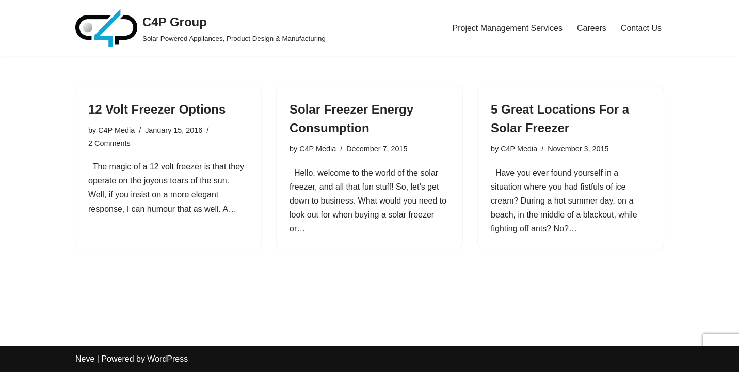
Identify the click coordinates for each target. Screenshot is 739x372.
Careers (591, 28)
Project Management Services (508, 28)
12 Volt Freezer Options (157, 109)
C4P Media (116, 130)
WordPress (167, 358)
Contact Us (641, 28)
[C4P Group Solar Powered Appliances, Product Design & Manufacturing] (200, 28)
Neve (84, 358)
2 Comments (109, 143)
